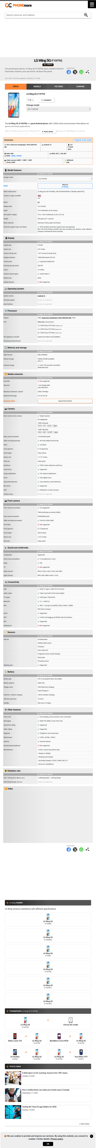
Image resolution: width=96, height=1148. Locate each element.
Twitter (75, 72)
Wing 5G (65, 186)
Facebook (68, 72)
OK (48, 1144)
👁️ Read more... (48, 132)
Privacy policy (57, 1139)
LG (39, 202)
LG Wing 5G (48, 919)
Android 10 (41, 296)
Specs (15, 87)
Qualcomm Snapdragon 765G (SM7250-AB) (56, 318)
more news (84, 1124)
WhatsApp (81, 72)
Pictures (59, 87)
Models (37, 87)
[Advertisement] (48, 37)
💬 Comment (46, 100)
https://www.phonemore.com (19, 5)
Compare (80, 87)
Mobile (15, 1066)
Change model (32, 105)
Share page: (87, 72)
